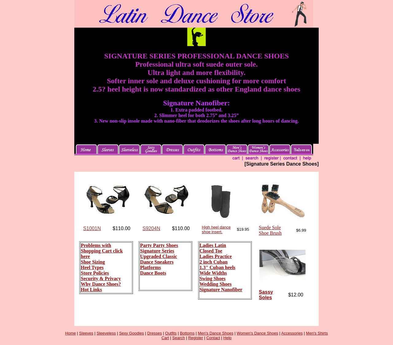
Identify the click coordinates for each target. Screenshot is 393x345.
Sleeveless (106, 333)
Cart (165, 337)
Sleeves (86, 333)
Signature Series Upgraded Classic (158, 253)
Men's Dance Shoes (215, 333)
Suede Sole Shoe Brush (270, 230)
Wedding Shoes (216, 284)
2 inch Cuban (214, 262)
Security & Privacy (101, 278)
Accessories (292, 333)
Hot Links (91, 289)
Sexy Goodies (131, 333)
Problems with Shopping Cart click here (102, 251)
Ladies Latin (213, 245)
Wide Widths (213, 273)
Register (195, 337)
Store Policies (95, 273)
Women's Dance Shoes (257, 333)
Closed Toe (211, 250)
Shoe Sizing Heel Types (93, 264)
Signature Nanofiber (221, 289)
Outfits (171, 333)
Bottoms (187, 333)
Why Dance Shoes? (101, 284)
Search (178, 337)
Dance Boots (153, 273)
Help (227, 337)
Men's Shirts (317, 333)
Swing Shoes (213, 278)
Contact (213, 337)
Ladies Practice (216, 256)
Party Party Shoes (159, 245)
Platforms (150, 267)
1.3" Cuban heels (217, 267)
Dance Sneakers (156, 262)
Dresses (154, 333)
